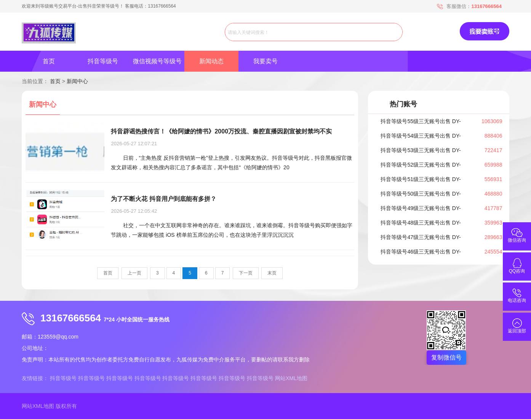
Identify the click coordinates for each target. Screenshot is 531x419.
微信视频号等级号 (157, 61)
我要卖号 (265, 61)
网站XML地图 (291, 378)
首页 (49, 61)
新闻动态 (211, 61)
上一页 (134, 273)
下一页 (246, 273)
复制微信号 (446, 357)
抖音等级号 (103, 61)
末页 (272, 273)
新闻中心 (77, 81)
